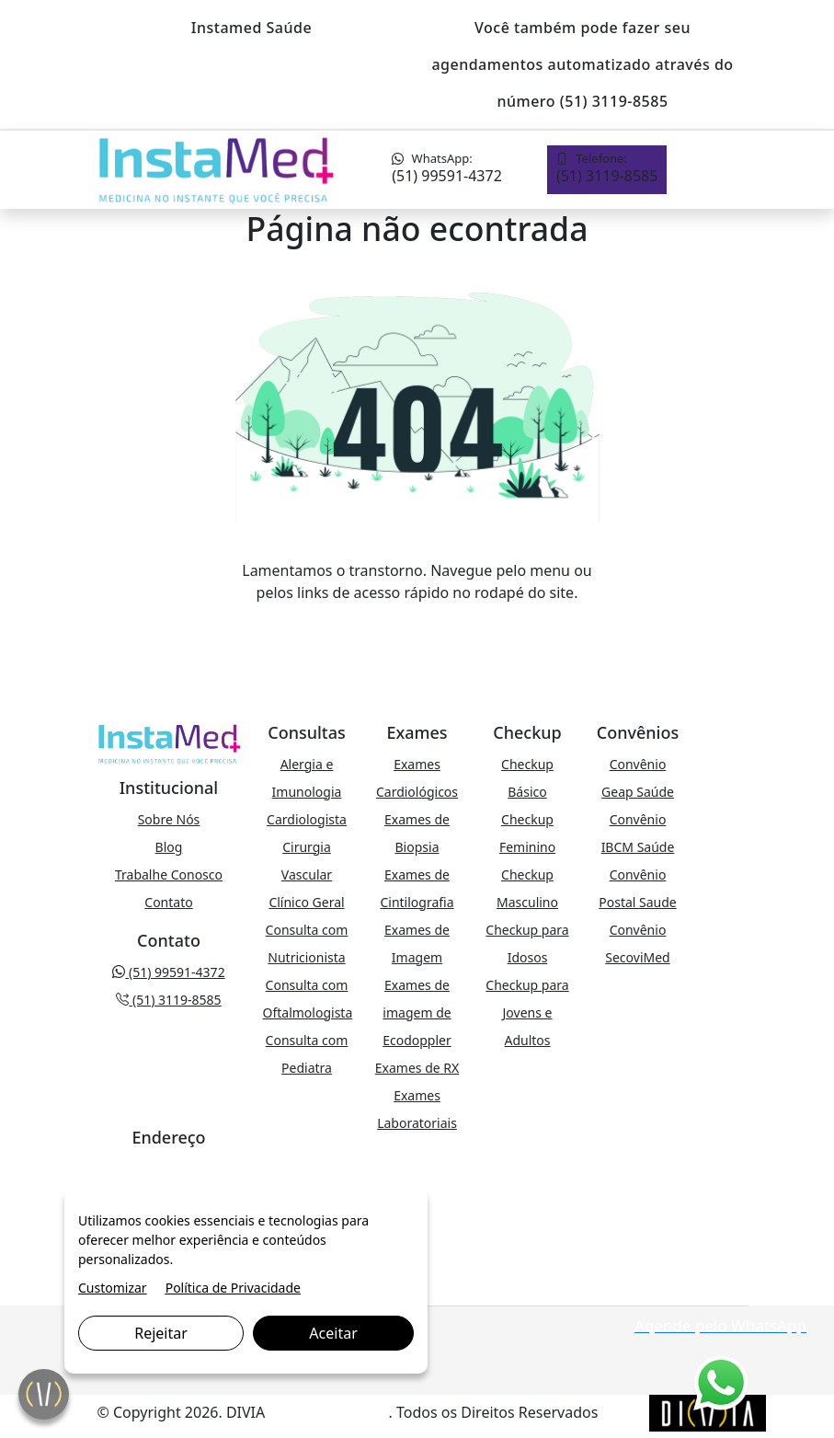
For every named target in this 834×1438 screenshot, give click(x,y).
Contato (168, 902)
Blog (169, 847)
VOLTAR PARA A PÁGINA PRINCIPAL (417, 629)
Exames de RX (417, 1067)
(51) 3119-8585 (606, 168)
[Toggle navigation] (718, 170)
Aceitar (333, 1333)
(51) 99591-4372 (447, 168)
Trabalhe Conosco (169, 874)
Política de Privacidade (233, 1287)
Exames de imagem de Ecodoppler (417, 1012)
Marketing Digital (328, 1412)
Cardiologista (307, 819)
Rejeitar (161, 1333)
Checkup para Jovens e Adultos (527, 1012)
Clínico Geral (306, 902)
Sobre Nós (169, 819)
